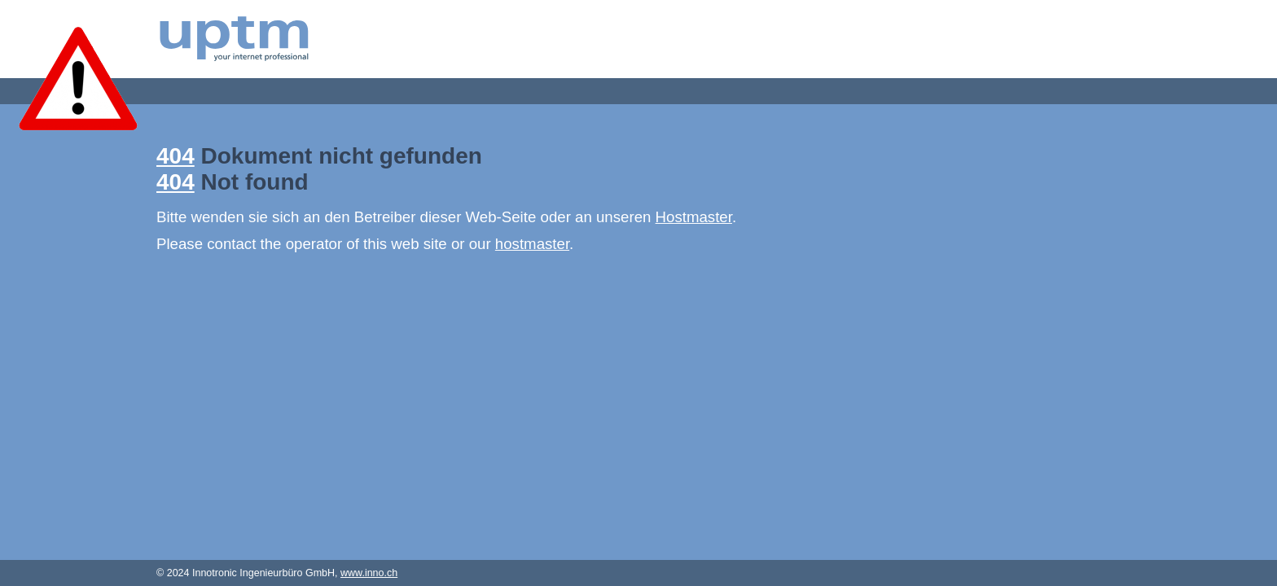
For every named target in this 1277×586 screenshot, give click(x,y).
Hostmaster (694, 216)
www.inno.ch (368, 573)
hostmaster (532, 243)
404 (175, 155)
